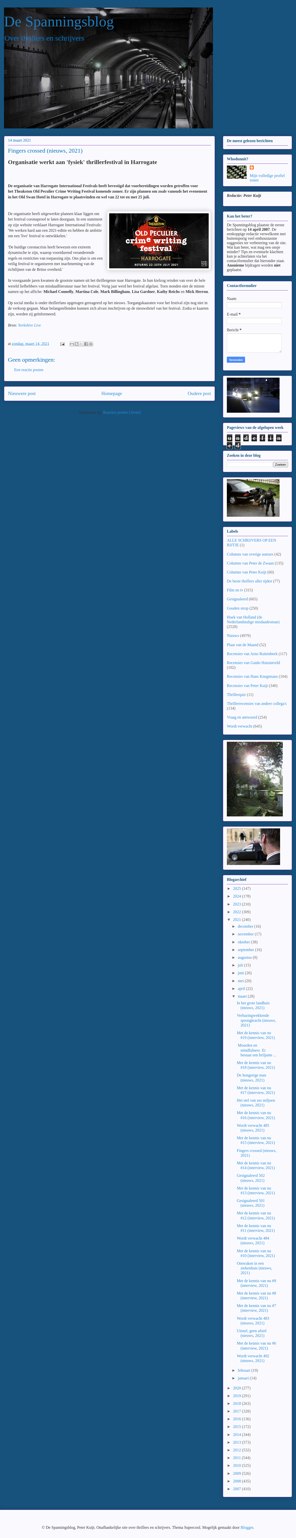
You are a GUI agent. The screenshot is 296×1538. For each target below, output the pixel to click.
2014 (237, 1434)
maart (243, 996)
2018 (237, 1403)
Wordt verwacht (239, 726)
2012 (237, 1450)
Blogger (247, 1527)
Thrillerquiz (236, 694)
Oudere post (199, 393)
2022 (237, 912)
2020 (237, 1388)
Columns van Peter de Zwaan (250, 563)
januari (244, 1378)
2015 (237, 1426)
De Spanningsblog (59, 21)
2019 (237, 1396)
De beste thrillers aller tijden (249, 581)
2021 (237, 919)
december (246, 926)
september (246, 950)
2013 (237, 1442)
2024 (237, 896)
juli (241, 965)
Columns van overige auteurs (250, 554)
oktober (244, 942)
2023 (237, 904)
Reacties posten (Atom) (122, 412)
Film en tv (235, 590)
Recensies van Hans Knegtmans (252, 676)
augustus (245, 957)
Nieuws (233, 635)
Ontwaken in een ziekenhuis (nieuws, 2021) (254, 1268)
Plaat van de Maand (242, 645)
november (246, 934)
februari (244, 1370)
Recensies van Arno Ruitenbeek (252, 654)
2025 (237, 888)
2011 (237, 1458)
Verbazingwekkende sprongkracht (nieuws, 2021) (256, 1020)
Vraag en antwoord (242, 717)
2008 (237, 1481)
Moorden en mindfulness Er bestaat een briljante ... (256, 1050)
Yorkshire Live (29, 325)
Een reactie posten (28, 370)
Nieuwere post (22, 393)
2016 (237, 1419)
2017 (237, 1411)
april (242, 988)
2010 (237, 1465)
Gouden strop (237, 608)
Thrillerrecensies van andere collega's (257, 703)
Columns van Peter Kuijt (246, 572)
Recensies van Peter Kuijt (247, 686)
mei (241, 981)
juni (241, 973)
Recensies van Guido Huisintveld (253, 663)
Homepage (111, 393)
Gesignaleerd (237, 599)
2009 (237, 1473)
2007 (237, 1489)
